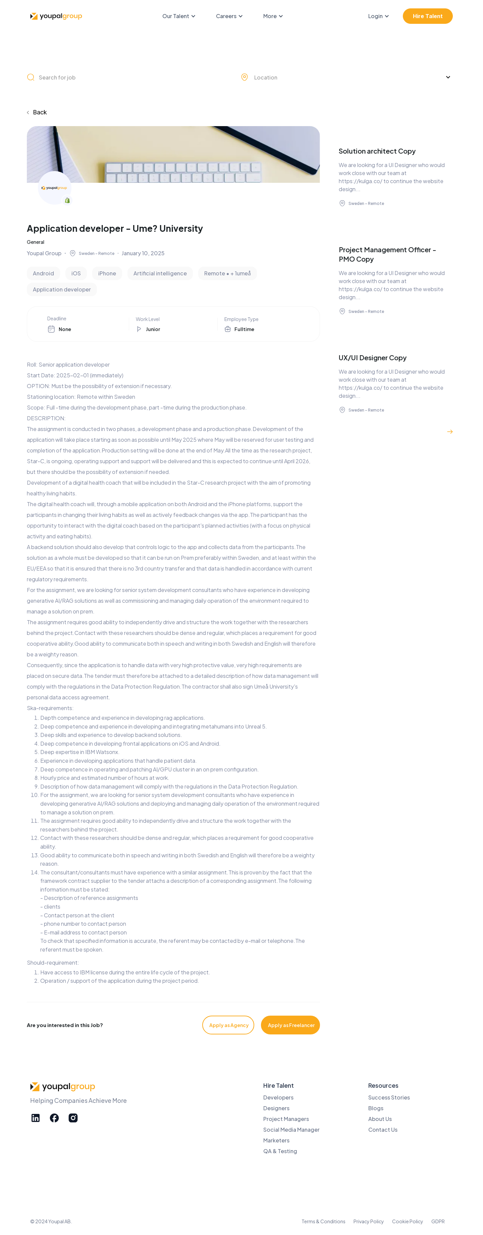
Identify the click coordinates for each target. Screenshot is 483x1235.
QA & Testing (280, 1151)
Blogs (375, 1108)
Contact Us (382, 1129)
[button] (182, 16)
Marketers (276, 1140)
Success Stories (389, 1097)
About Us (380, 1118)
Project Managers (286, 1118)
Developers (278, 1097)
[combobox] (347, 77)
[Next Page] (450, 431)
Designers (276, 1108)
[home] (57, 16)
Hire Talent (428, 16)
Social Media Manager (291, 1129)
